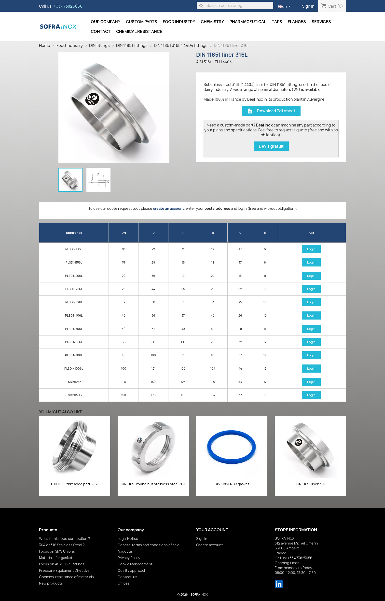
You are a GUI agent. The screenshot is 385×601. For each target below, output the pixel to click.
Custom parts (141, 21)
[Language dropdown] (285, 7)
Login (311, 249)
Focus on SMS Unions (57, 551)
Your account (212, 529)
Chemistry (212, 21)
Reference (74, 233)
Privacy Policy (129, 557)
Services (321, 21)
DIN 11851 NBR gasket (232, 484)
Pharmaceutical (248, 21)
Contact (100, 31)
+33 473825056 (68, 6)
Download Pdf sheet (271, 111)
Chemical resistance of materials (66, 576)
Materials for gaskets (56, 557)
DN (124, 233)
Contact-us (127, 576)
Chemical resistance (139, 31)
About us (125, 551)
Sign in (308, 6)
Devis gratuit (271, 146)
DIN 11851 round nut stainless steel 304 (153, 484)
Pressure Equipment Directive (64, 570)
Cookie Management (135, 564)
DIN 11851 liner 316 (310, 484)
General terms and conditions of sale (148, 545)
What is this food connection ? (64, 538)
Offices (124, 583)
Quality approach (132, 570)
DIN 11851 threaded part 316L (74, 484)
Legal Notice (128, 538)
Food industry (179, 21)
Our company (105, 21)
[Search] (235, 5)
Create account (209, 545)
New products (51, 583)
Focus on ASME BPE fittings (61, 564)
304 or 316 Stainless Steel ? (62, 545)
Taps (277, 21)
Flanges (297, 21)
